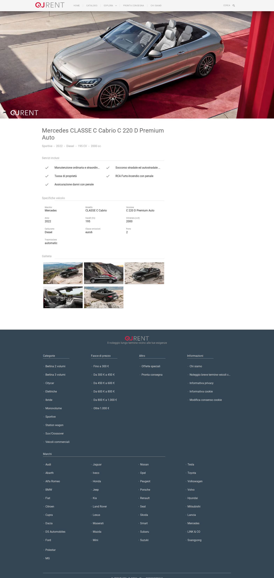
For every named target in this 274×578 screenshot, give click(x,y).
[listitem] (65, 366)
